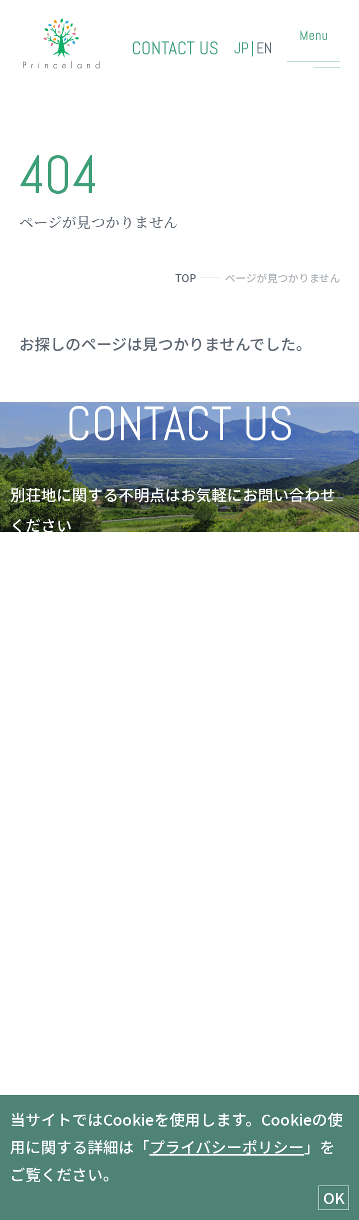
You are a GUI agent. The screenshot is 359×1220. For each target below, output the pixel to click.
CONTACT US (175, 48)
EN (264, 48)
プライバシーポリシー (227, 1146)
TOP (185, 277)
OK (333, 1197)
